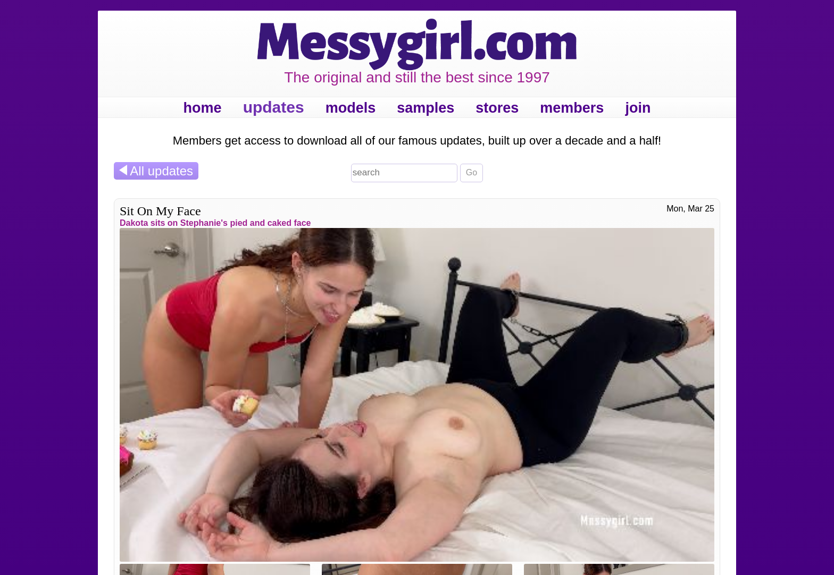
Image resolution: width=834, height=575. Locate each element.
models (351, 108)
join (637, 108)
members (572, 108)
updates (273, 107)
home (203, 108)
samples (425, 108)
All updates (156, 171)
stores (497, 108)
